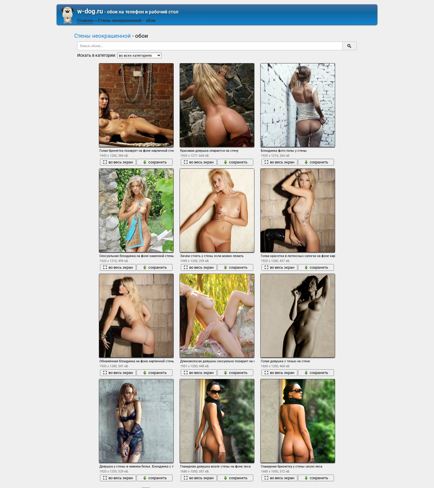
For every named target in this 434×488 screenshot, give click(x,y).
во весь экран (118, 162)
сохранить (155, 162)
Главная (85, 20)
